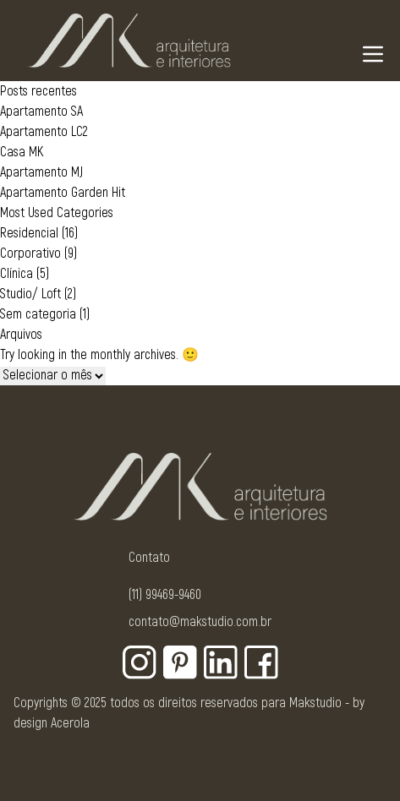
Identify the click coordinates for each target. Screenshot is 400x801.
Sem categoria (38, 314)
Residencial (29, 233)
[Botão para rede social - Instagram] (139, 662)
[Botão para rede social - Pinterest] (180, 662)
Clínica (16, 273)
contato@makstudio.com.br (200, 621)
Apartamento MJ (41, 172)
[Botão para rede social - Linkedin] (221, 662)
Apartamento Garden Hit (62, 192)
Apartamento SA (41, 111)
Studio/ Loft (30, 294)
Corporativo (30, 253)
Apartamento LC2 (44, 131)
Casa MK (21, 152)
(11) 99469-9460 (165, 594)
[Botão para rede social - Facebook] (261, 662)
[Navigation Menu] (372, 54)
